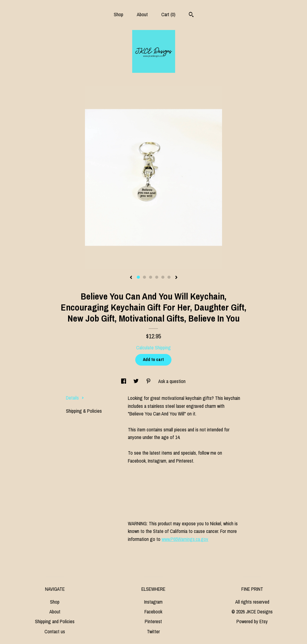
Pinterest (153, 621)
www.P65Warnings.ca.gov (185, 539)
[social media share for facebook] (124, 381)
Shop (118, 14)
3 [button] (150, 277)
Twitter (153, 631)
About (142, 14)
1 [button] (138, 277)
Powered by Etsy (252, 621)
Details (75, 397)
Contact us (54, 631)
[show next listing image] (176, 278)
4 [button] (156, 277)
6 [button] (169, 277)
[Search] (191, 15)
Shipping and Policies (55, 621)
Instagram (153, 601)
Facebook (153, 611)
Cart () (168, 14)
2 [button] (144, 277)
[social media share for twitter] (136, 381)
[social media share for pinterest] (149, 381)
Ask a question (172, 381)
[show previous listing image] (130, 278)
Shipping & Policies (84, 411)
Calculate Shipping (153, 347)
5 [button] (162, 277)
